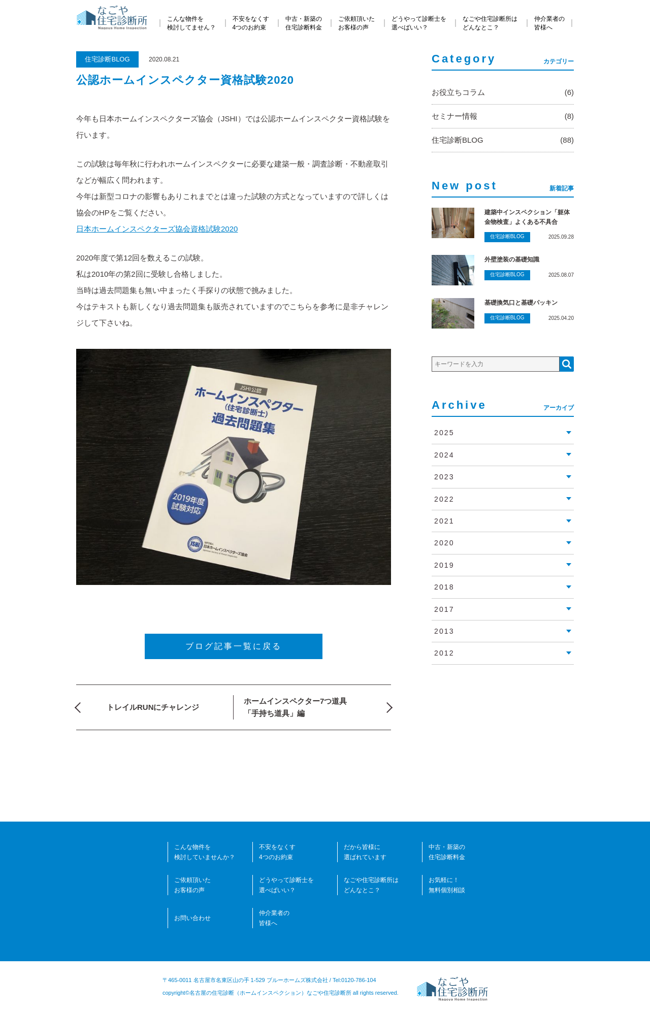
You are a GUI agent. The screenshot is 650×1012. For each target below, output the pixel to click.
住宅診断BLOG (107, 59)
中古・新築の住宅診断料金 (303, 23)
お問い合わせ (192, 918)
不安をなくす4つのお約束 (251, 23)
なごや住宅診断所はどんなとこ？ (490, 23)
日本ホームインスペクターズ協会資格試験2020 (157, 228)
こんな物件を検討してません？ (191, 23)
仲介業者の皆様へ (549, 23)
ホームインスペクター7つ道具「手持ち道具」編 (295, 707)
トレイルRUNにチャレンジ (153, 707)
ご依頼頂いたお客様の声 (356, 23)
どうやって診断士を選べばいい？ (419, 23)
